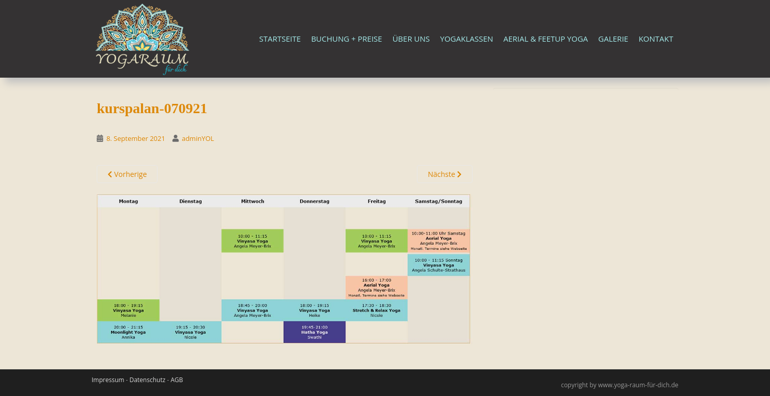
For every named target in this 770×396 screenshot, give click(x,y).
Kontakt (656, 38)
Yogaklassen (466, 38)
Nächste (445, 174)
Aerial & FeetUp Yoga (545, 38)
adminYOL (198, 138)
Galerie (613, 38)
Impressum (108, 379)
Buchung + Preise (346, 38)
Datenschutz (147, 379)
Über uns (411, 38)
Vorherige (127, 174)
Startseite (280, 38)
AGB (176, 379)
